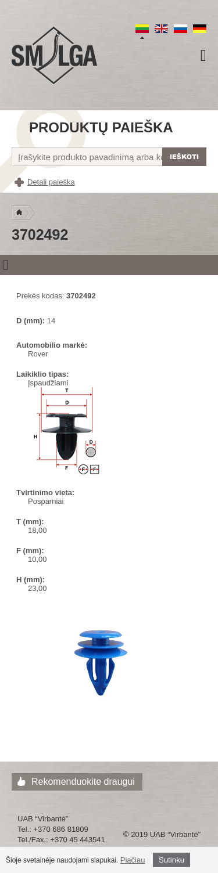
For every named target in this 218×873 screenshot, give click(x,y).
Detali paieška (51, 182)
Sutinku (171, 860)
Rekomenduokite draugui (83, 782)
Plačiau (132, 860)
